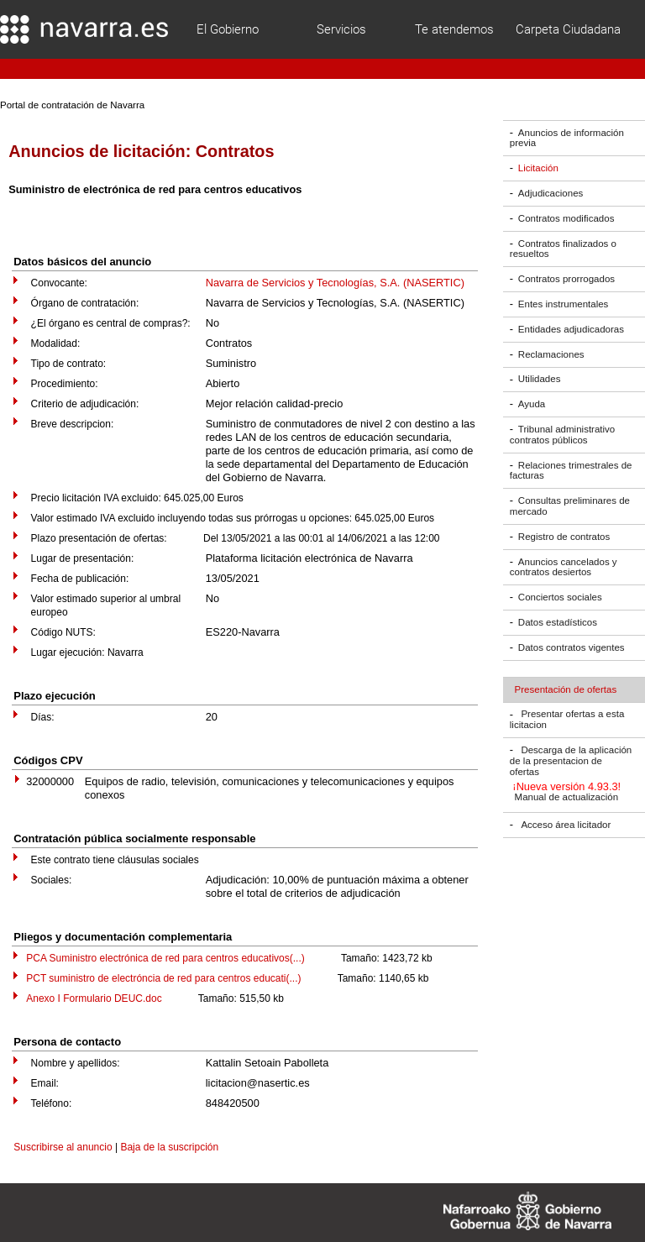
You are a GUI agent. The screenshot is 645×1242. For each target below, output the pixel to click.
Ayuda (531, 404)
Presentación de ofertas (566, 689)
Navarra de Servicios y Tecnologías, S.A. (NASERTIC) (335, 282)
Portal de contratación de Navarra (72, 105)
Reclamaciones (551, 354)
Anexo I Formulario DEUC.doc (93, 998)
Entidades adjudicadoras (571, 329)
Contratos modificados (566, 218)
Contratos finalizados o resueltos (563, 248)
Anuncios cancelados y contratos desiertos (563, 567)
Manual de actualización (567, 798)
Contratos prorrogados (566, 279)
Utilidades (539, 380)
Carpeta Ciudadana (568, 29)
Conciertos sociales (560, 597)
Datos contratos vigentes (571, 647)
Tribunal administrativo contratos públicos (562, 434)
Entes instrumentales (563, 304)
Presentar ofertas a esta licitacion (567, 720)
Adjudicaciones (550, 193)
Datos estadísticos (557, 622)
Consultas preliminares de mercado (570, 505)
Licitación (538, 168)
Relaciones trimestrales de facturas (571, 470)
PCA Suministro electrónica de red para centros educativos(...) (165, 958)
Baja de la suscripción (169, 1147)
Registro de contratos (564, 537)
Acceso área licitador (566, 825)
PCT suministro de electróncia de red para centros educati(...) (163, 978)
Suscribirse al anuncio (62, 1147)
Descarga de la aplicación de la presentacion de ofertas (571, 761)
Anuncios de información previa (567, 138)
